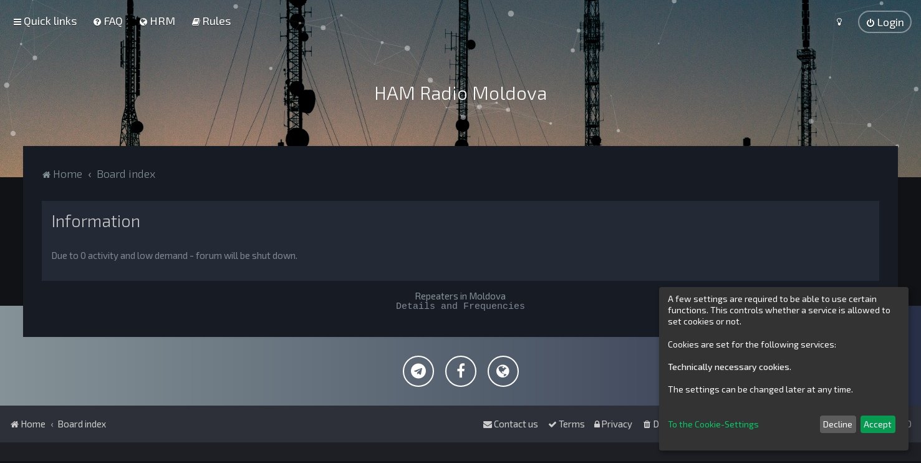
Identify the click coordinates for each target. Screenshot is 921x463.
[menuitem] (107, 21)
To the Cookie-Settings (713, 424)
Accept (878, 424)
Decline (837, 424)
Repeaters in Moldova (460, 295)
